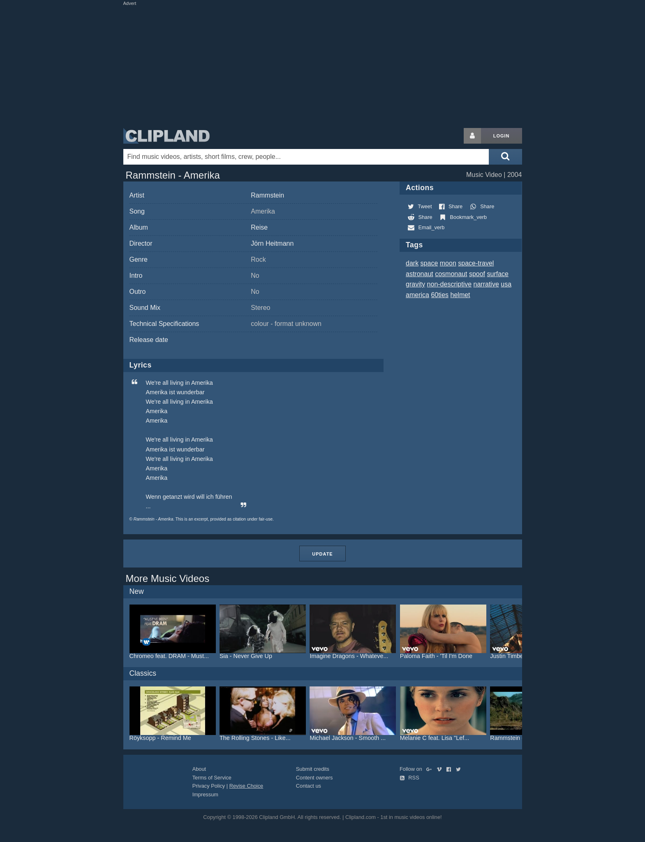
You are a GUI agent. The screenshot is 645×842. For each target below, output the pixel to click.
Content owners (314, 778)
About (199, 769)
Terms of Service (211, 778)
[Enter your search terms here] (306, 157)
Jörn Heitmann (272, 243)
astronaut (419, 273)
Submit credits (312, 769)
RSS (409, 778)
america (417, 294)
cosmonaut (451, 273)
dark (412, 263)
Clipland (166, 136)
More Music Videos (168, 578)
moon (448, 263)
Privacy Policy (208, 786)
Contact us (308, 786)
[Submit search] (505, 157)
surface (498, 273)
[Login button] (472, 136)
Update (322, 553)
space (429, 263)
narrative (486, 284)
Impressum (205, 794)
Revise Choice (246, 786)
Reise (259, 227)
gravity (415, 284)
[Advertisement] (322, 65)
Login (501, 135)
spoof (477, 273)
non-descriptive (449, 284)
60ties (439, 294)
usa (506, 284)
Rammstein (267, 195)
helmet (460, 294)
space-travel (476, 263)
